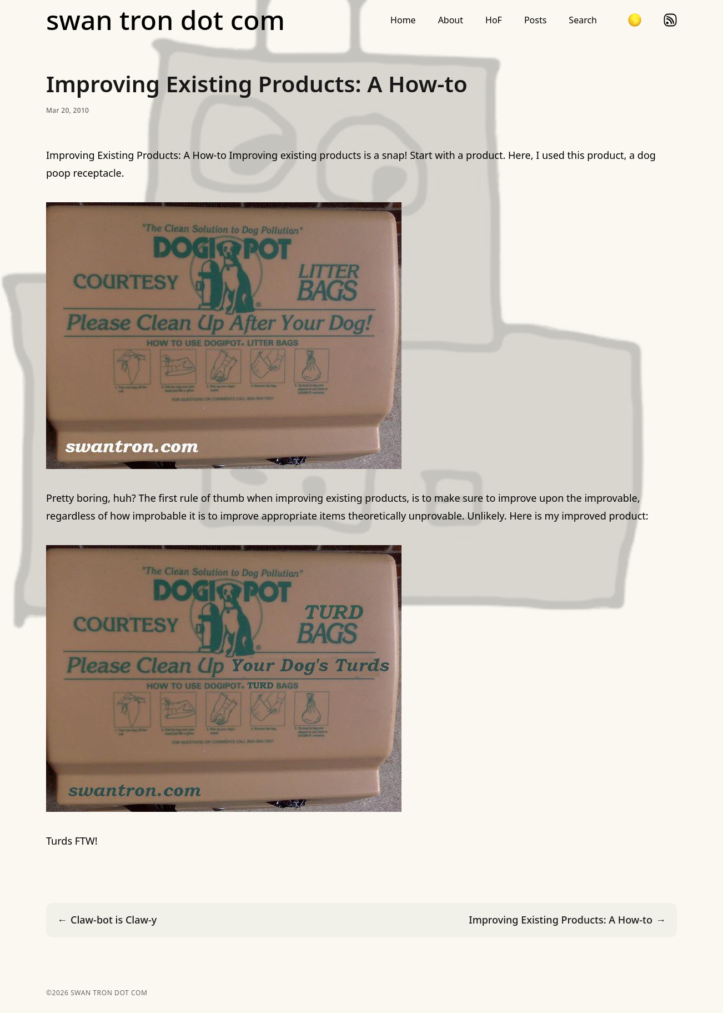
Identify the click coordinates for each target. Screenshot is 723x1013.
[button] (634, 20)
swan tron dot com (165, 20)
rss (670, 20)
